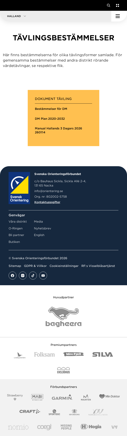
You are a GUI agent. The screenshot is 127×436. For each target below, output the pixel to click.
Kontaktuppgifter (47, 202)
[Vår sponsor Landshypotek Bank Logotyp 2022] (20, 355)
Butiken (14, 242)
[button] (55, 16)
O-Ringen (16, 228)
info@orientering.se (48, 191)
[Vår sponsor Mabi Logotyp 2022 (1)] (37, 397)
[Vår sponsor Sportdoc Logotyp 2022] (54, 412)
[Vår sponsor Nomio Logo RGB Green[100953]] (18, 427)
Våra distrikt (18, 221)
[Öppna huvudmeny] (119, 16)
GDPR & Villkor (35, 266)
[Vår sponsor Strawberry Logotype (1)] (15, 397)
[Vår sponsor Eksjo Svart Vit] (63, 370)
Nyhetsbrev (42, 228)
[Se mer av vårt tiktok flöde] (33, 275)
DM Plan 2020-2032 (50, 118)
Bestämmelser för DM (51, 109)
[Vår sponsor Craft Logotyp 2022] (29, 412)
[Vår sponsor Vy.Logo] (114, 427)
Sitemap (15, 266)
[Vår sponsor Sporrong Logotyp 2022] (74, 412)
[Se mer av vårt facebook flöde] (12, 275)
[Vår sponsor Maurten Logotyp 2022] (86, 397)
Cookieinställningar (64, 266)
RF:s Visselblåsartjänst (98, 266)
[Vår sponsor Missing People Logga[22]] (66, 427)
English (39, 235)
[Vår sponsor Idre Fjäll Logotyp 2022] (73, 355)
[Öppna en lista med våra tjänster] (116, 5)
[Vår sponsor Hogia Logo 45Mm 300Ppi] (91, 427)
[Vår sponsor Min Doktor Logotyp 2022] (109, 397)
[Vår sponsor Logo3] (44, 427)
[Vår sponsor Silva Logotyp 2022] (102, 355)
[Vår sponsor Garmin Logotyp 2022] (62, 397)
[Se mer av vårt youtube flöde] (43, 275)
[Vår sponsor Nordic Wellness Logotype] (98, 412)
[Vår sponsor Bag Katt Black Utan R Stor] (63, 317)
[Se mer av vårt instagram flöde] (23, 275)
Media (38, 221)
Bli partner (16, 235)
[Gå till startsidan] (9, 5)
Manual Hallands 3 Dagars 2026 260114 (58, 130)
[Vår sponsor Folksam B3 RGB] (44, 355)
